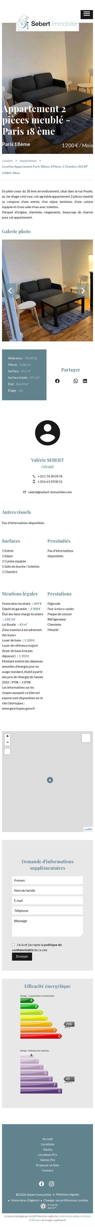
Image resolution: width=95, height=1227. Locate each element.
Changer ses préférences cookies (65, 1200)
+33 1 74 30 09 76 (50, 476)
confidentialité (65, 1216)
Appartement (28, 160)
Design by (48, 1206)
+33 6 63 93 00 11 (50, 481)
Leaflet (88, 829)
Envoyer (22, 956)
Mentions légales (67, 1194)
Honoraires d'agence (25, 1200)
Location (7, 160)
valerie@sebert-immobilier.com (50, 492)
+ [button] (7, 737)
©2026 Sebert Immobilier (34, 1194)
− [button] (7, 743)
